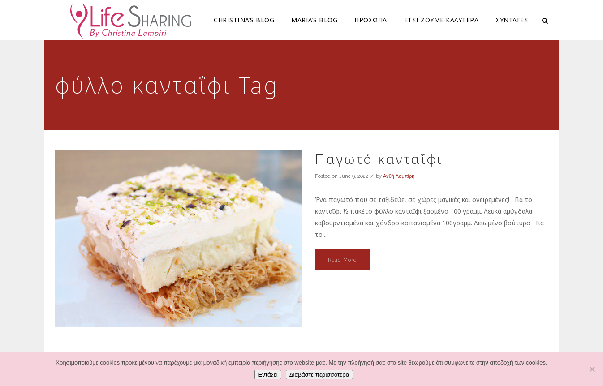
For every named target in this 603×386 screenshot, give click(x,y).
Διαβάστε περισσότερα (319, 374)
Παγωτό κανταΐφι (379, 159)
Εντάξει (267, 374)
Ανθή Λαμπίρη (398, 176)
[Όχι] (591, 369)
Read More (342, 260)
